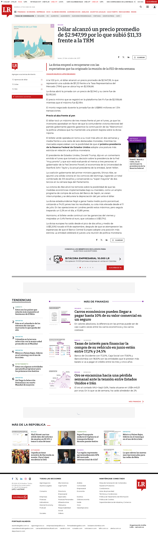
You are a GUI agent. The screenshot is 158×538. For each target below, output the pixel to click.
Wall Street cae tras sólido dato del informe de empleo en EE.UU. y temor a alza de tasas (42, 438)
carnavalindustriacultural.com (47, 528)
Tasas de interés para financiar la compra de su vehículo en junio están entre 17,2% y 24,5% (105, 347)
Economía (81, 491)
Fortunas (97, 16)
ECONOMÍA (31, 12)
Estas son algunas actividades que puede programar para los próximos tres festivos (29, 369)
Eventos (80, 497)
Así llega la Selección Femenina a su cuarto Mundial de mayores (25, 382)
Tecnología (127, 450)
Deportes (19, 320)
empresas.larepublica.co (56, 525)
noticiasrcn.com (91, 528)
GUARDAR (139, 57)
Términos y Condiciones (108, 494)
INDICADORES (124, 12)
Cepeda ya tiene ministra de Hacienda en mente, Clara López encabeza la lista (42, 456)
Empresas (43, 497)
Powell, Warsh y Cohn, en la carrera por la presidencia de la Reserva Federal (137, 163)
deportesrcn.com (18, 531)
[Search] (140, 7)
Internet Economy (46, 505)
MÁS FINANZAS (135, 401)
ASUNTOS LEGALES (98, 12)
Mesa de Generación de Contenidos (112, 483)
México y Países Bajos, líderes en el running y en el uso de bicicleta (29, 355)
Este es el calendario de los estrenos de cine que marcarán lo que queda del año (27, 326)
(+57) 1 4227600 (18, 489)
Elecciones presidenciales (81, 16)
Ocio (79, 505)
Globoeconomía (83, 499)
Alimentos (54, 16)
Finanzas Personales (65, 499)
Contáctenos (104, 488)
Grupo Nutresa (108, 16)
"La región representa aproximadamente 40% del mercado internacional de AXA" (88, 456)
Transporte (81, 432)
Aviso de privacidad (106, 491)
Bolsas (34, 432)
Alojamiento (65, 16)
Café (118, 16)
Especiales (62, 497)
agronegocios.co (37, 525)
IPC (48, 16)
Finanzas (43, 499)
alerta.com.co (115, 528)
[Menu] (15, 11)
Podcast (43, 508)
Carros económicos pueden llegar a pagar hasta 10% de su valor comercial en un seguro (108, 316)
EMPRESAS (41, 12)
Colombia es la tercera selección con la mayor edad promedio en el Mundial (28, 341)
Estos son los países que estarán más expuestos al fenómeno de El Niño (27, 312)
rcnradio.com (77, 528)
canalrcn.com (65, 528)
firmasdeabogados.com (76, 525)
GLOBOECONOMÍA (59, 12)
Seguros (80, 450)
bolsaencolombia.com (96, 525)
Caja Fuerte (62, 486)
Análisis (79, 483)
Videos (60, 513)
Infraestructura (63, 502)
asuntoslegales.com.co (20, 525)
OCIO (48, 12)
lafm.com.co (103, 528)
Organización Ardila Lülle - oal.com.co (138, 526)
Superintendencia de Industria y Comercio (115, 502)
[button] (49, 259)
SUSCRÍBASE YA (115, 268)
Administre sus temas (22, 97)
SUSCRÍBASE (151, 2)
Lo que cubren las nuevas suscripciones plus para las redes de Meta (134, 455)
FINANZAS (21, 12)
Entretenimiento (21, 364)
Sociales (43, 513)
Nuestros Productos (106, 486)
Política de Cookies (106, 499)
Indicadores (44, 502)
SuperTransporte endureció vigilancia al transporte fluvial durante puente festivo (88, 438)
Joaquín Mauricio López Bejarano (60, 74)
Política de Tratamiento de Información (113, 497)
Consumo (43, 491)
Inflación (40, 16)
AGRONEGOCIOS (73, 12)
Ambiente (18, 307)
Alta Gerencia (63, 483)
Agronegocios (45, 483)
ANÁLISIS (85, 12)
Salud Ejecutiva (82, 508)
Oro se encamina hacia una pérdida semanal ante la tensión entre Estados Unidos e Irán (106, 379)
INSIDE (133, 12)
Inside (79, 502)
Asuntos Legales (46, 486)
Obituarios (62, 505)
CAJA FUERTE (112, 12)
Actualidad (35, 450)
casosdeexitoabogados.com (22, 528)
